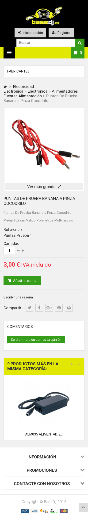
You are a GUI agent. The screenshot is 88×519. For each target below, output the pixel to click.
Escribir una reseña (18, 297)
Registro (61, 33)
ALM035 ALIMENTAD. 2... (44, 434)
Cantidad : (12, 243)
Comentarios (20, 326)
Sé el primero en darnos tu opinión (36, 339)
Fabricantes (18, 71)
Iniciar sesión (30, 33)
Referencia (13, 229)
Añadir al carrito (24, 281)
